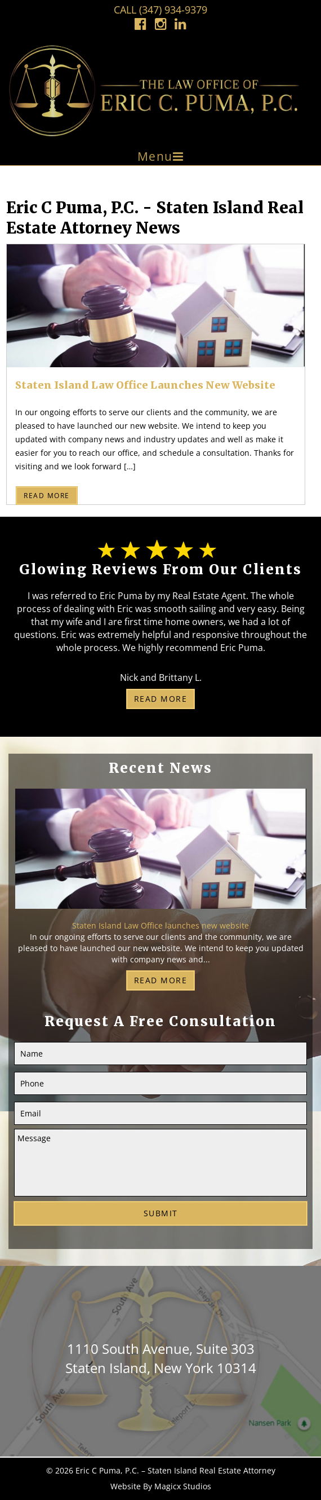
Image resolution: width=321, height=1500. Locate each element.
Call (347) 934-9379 (160, 9)
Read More (47, 495)
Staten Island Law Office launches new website (145, 385)
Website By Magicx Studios (160, 1486)
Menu (155, 156)
